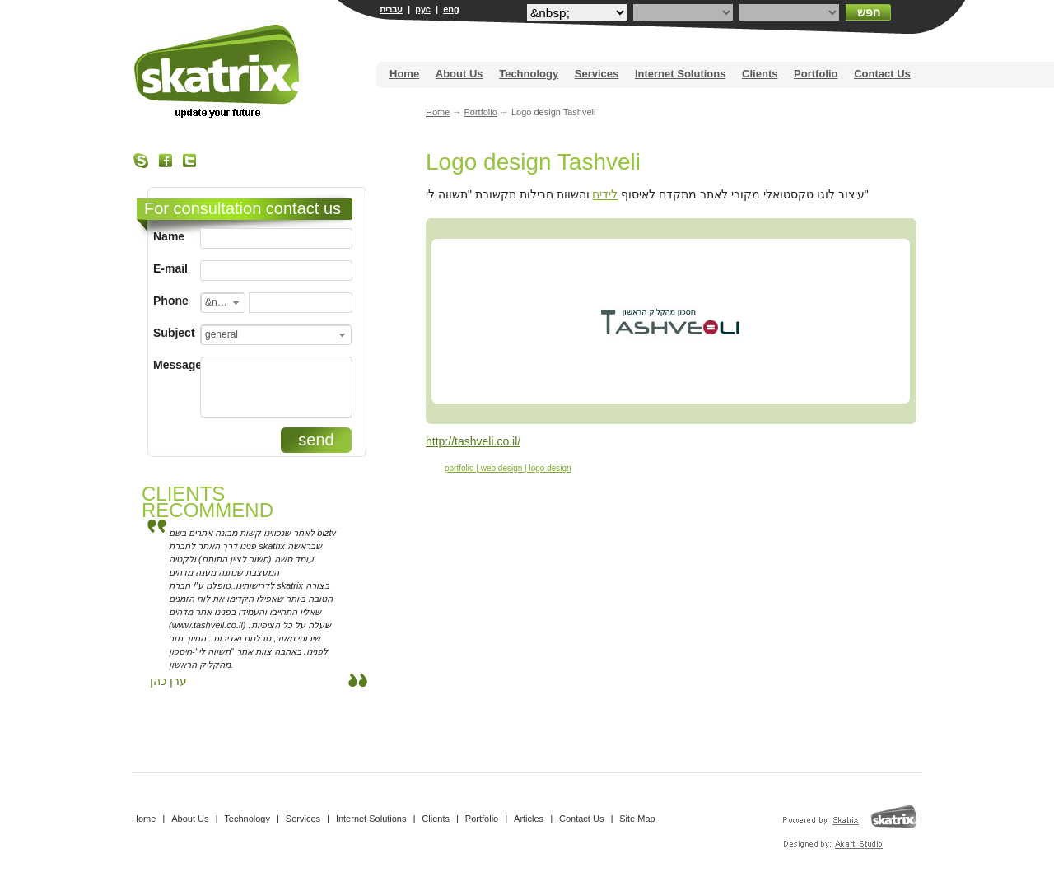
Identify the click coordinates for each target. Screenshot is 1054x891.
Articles (528, 818)
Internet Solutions (680, 74)
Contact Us (882, 74)
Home (404, 74)
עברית (391, 9)
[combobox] (222, 302)
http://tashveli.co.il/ (473, 441)
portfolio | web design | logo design (508, 468)
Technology (528, 74)
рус (423, 9)
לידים (605, 194)
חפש (868, 12)
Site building (218, 71)
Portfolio (815, 74)
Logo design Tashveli (533, 162)
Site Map (637, 818)
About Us (459, 74)
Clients (759, 74)
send (315, 440)
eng (451, 9)
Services (597, 74)
